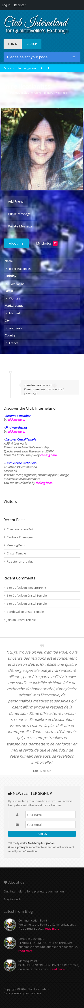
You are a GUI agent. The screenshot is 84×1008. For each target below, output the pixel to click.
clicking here (43, 483)
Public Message (19, 214)
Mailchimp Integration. (41, 843)
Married (14, 313)
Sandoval (13, 612)
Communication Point (21, 529)
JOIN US (42, 833)
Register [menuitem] (19, 5)
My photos (47, 243)
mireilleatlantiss (34, 385)
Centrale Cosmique (20, 537)
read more (52, 928)
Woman (14, 298)
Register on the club (20, 561)
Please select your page (27, 57)
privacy (21, 847)
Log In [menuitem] (6, 5)
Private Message (20, 226)
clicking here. (16, 420)
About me (16, 243)
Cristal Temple (16, 553)
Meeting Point (16, 545)
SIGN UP (31, 44)
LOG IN (12, 44)
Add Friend (16, 201)
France (13, 343)
